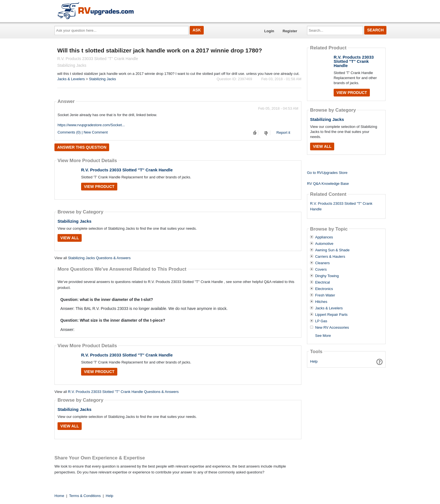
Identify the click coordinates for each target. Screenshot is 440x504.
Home (59, 496)
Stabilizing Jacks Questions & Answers (99, 258)
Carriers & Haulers (330, 257)
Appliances (324, 237)
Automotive (324, 244)
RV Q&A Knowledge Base (328, 183)
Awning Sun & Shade (332, 250)
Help (314, 361)
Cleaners (322, 263)
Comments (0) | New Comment (83, 132)
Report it (283, 132)
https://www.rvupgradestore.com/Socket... (91, 125)
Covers (321, 269)
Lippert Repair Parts (331, 315)
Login (269, 31)
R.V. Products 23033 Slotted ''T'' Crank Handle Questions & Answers (123, 392)
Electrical (322, 282)
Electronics (324, 289)
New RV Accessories (332, 328)
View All (69, 238)
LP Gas (321, 321)
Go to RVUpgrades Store (327, 173)
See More (323, 335)
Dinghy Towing (327, 276)
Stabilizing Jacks (102, 79)
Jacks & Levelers (71, 79)
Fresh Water (325, 295)
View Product (99, 186)
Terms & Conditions (85, 496)
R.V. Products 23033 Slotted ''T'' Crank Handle (127, 169)
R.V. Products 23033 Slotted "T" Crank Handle (341, 206)
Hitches (321, 302)
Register (290, 31)
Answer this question (81, 147)
